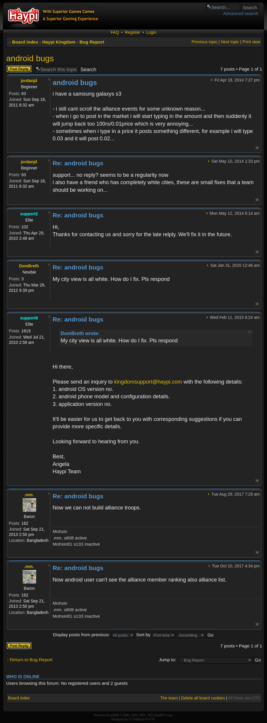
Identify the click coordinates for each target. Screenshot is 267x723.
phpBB (114, 715)
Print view (252, 41)
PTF (152, 719)
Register (132, 32)
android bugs (30, 58)
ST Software (137, 719)
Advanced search (240, 13)
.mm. (29, 494)
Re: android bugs (78, 163)
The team (169, 698)
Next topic (230, 41)
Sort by (155, 634)
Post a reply (19, 69)
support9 (29, 318)
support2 (29, 213)
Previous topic (205, 41)
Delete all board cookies (203, 698)
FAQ (115, 32)
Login (151, 32)
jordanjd (29, 80)
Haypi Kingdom (59, 41)
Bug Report (91, 41)
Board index (25, 41)
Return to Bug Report (31, 659)
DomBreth (29, 266)
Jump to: (167, 659)
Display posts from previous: (93, 634)
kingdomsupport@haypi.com (148, 382)
